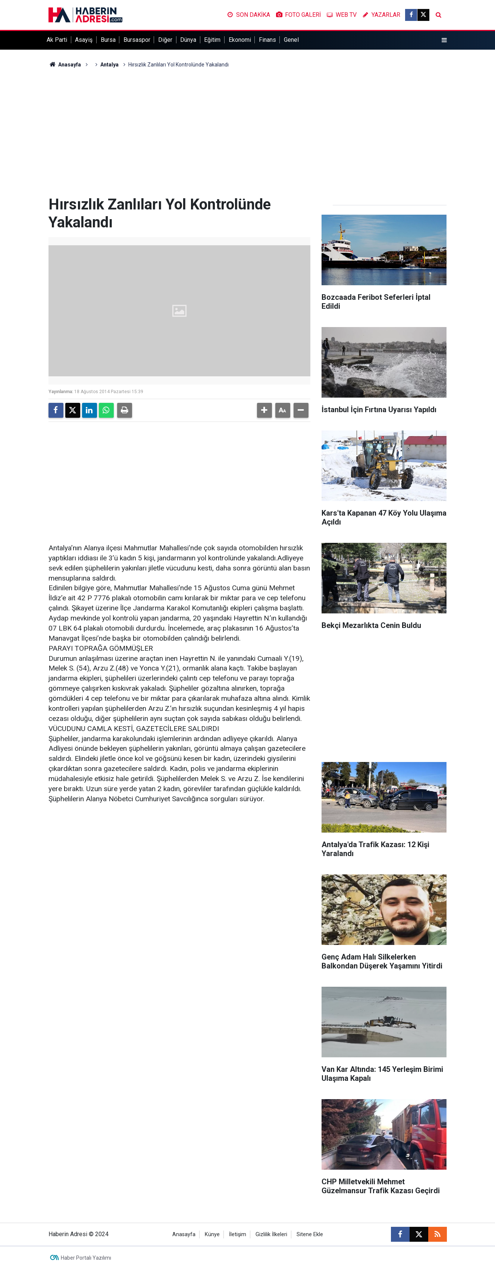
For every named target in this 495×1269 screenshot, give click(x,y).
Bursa (108, 39)
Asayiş (84, 39)
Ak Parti (57, 39)
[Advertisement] (247, 132)
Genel (291, 39)
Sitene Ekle (310, 1234)
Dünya (188, 39)
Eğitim (212, 39)
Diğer (165, 39)
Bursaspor (136, 39)
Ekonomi (240, 39)
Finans (267, 39)
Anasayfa (64, 65)
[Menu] (443, 40)
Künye (212, 1234)
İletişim (237, 1234)
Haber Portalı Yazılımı (86, 1258)
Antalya (109, 65)
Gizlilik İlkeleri (271, 1234)
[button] (264, 410)
